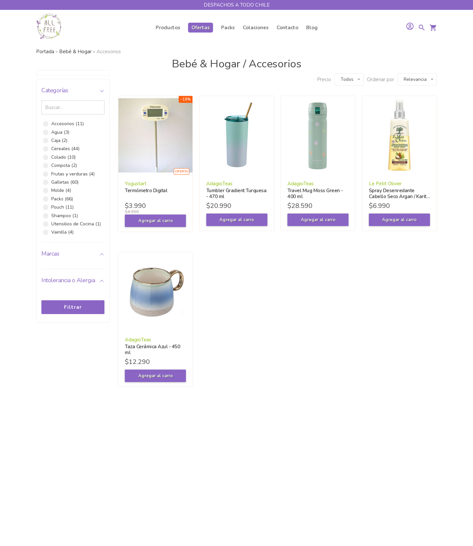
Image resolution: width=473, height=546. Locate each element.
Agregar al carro (155, 221)
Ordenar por (380, 79)
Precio (324, 79)
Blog (312, 27)
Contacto (287, 27)
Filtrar (73, 307)
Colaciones (256, 27)
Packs (228, 27)
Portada (45, 51)
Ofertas (200, 27)
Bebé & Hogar (75, 51)
